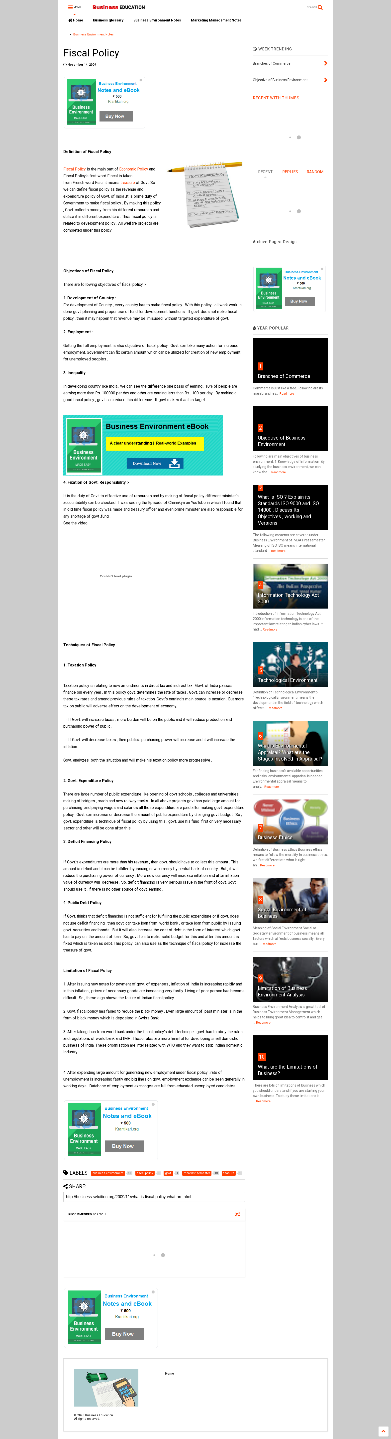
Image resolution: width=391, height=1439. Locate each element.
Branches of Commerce (284, 376)
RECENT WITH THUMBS (276, 98)
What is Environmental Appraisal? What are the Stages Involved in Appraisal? (290, 752)
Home (75, 20)
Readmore (287, 393)
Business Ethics (275, 837)
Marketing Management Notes (216, 20)
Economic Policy (133, 169)
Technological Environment (288, 680)
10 (262, 1057)
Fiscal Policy (74, 169)
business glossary (108, 20)
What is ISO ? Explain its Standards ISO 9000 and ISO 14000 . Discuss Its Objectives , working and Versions (288, 510)
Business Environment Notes (157, 20)
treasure (127, 182)
